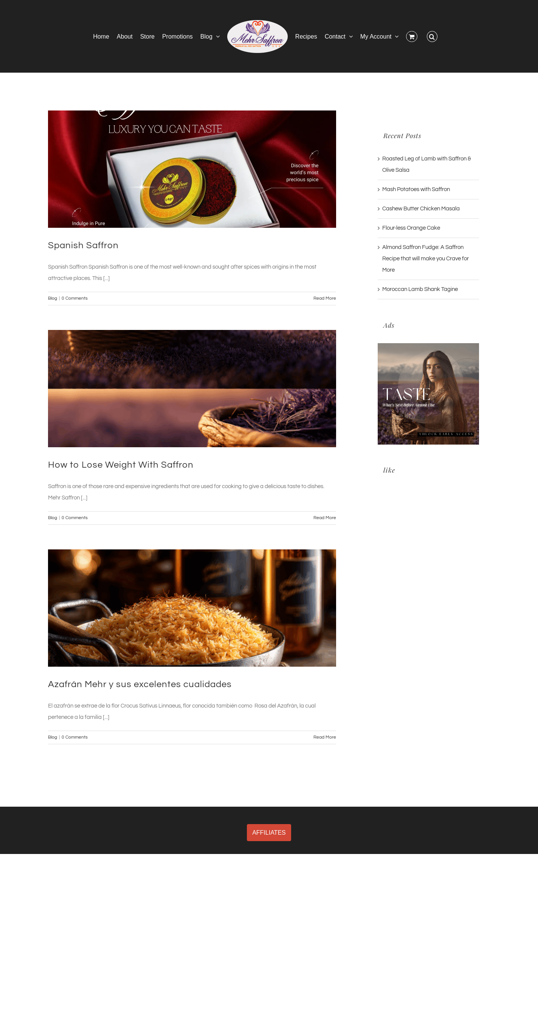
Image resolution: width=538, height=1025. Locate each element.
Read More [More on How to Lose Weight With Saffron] (324, 517)
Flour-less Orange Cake (411, 228)
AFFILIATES (269, 832)
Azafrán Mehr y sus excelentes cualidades (140, 684)
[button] (432, 36)
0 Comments (75, 298)
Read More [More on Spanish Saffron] (324, 298)
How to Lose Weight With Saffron (121, 465)
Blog (52, 298)
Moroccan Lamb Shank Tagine (420, 289)
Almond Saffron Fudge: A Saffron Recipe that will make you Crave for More (425, 258)
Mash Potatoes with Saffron (416, 189)
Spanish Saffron (83, 245)
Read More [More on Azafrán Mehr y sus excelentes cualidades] (324, 737)
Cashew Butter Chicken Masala (421, 209)
